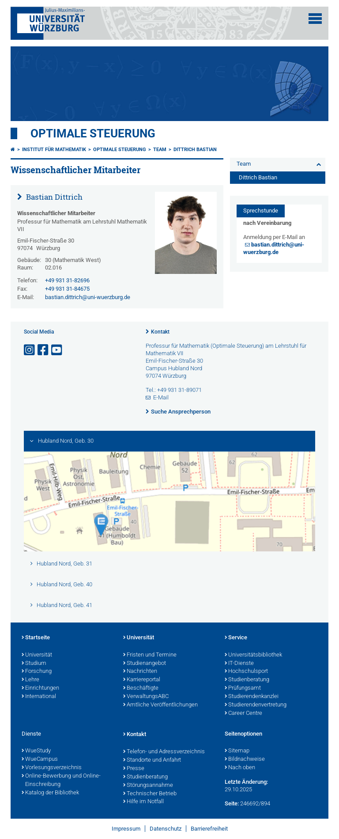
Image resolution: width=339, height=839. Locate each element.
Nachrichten (140, 672)
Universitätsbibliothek (253, 655)
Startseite (36, 638)
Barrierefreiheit (209, 828)
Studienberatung (247, 680)
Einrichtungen (40, 688)
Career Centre (243, 714)
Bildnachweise (245, 759)
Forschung (37, 672)
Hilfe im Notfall (143, 802)
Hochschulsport (246, 672)
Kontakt (160, 332)
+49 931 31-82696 (67, 280)
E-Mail (161, 397)
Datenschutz (165, 828)
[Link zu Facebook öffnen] (44, 350)
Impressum (126, 828)
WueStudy (36, 751)
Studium (34, 664)
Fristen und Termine (150, 655)
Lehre (30, 680)
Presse (133, 769)
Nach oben (240, 768)
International (39, 697)
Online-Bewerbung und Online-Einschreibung (61, 780)
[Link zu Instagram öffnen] (30, 350)
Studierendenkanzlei (252, 697)
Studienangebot (144, 664)
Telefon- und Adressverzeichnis (164, 752)
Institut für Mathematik (54, 149)
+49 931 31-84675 (67, 288)
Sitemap (237, 751)
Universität (37, 655)
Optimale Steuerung (92, 133)
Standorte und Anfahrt (152, 760)
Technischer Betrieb (150, 794)
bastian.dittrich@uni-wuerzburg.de (87, 297)
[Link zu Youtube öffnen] (57, 350)
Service (236, 638)
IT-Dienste (239, 664)
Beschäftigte (140, 688)
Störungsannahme (148, 786)
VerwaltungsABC (146, 697)
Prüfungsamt (243, 688)
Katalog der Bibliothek (50, 793)
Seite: (232, 803)
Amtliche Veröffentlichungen (160, 705)
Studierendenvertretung (255, 705)
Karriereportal (141, 680)
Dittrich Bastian (195, 149)
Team (159, 149)
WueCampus (40, 759)
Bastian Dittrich (53, 196)
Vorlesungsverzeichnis (52, 768)
